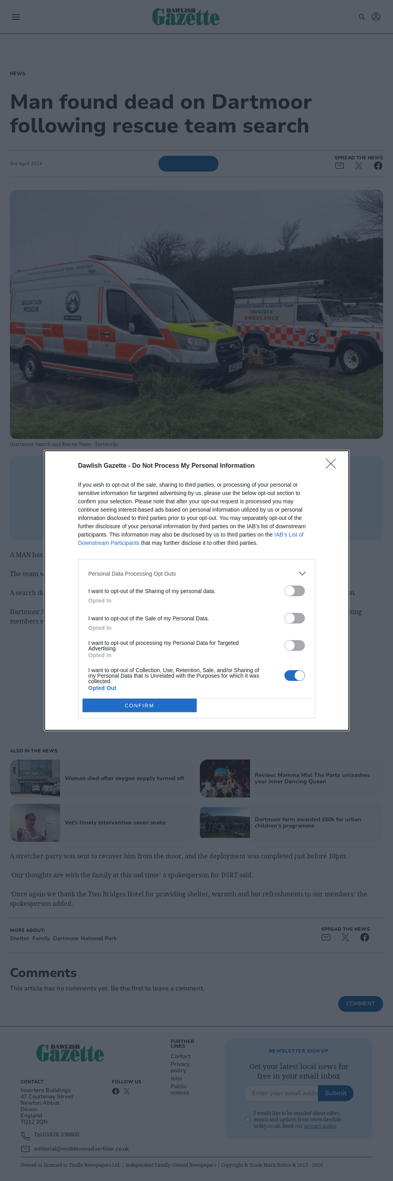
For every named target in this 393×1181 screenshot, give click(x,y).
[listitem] (196, 573)
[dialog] (197, 590)
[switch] (294, 591)
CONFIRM (139, 706)
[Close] (333, 466)
